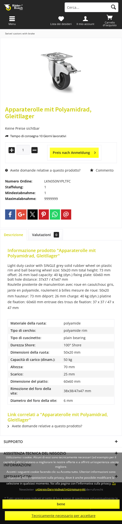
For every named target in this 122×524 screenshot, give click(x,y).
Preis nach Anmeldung (74, 152)
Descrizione (13, 234)
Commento (101, 170)
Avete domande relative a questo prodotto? (42, 170)
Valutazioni (45, 235)
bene (61, 504)
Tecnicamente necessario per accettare (64, 515)
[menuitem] (110, 20)
